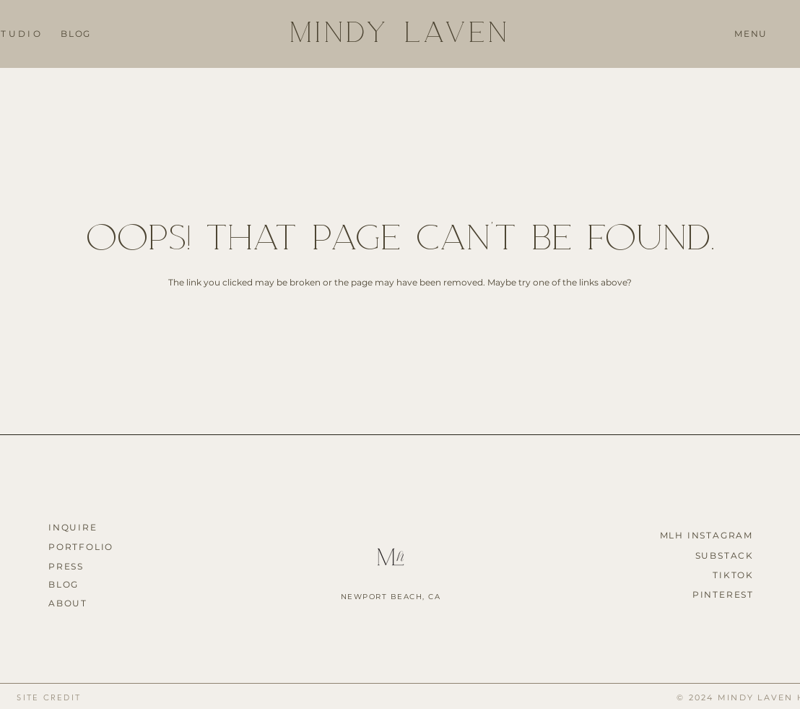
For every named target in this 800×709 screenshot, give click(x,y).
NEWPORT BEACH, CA (391, 596)
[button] (751, 34)
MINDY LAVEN (400, 30)
